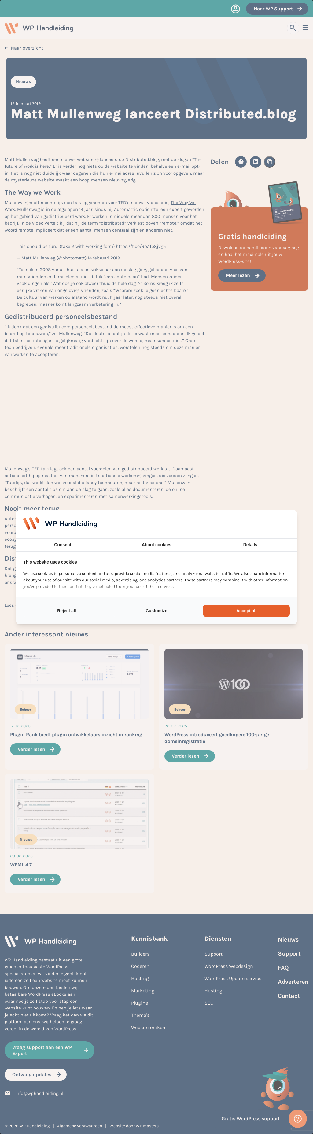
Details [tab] (250, 544)
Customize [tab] (157, 610)
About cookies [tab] (156, 544)
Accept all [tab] (246, 610)
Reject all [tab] (66, 610)
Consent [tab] (62, 544)
